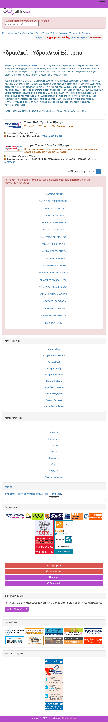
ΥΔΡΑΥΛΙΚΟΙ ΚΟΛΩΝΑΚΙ (54, 244)
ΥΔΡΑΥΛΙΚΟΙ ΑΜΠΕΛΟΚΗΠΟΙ (54, 201)
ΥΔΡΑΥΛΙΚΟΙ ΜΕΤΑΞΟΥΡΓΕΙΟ (54, 272)
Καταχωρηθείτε (54, 571)
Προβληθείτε (54, 565)
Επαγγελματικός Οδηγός (13, 33)
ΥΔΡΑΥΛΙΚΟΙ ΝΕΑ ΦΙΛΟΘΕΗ (54, 294)
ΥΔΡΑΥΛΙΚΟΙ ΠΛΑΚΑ (54, 323)
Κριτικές (8, 487)
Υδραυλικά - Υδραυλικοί (69, 33)
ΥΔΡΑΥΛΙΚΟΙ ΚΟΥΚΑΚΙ (54, 258)
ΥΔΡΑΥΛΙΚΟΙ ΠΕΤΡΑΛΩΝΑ (54, 315)
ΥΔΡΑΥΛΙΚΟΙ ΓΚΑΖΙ (54, 208)
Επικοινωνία (54, 583)
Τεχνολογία (54, 458)
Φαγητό (54, 445)
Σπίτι (38, 33)
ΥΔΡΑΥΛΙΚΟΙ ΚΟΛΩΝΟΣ (54, 251)
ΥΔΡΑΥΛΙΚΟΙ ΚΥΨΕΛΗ (54, 265)
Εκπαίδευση (54, 432)
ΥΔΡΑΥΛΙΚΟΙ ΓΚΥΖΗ (54, 215)
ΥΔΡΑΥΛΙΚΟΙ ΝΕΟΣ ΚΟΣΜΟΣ (54, 287)
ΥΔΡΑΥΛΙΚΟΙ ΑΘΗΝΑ (54, 194)
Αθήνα (30, 33)
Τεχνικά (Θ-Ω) (48, 33)
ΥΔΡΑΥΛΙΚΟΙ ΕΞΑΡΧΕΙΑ (54, 222)
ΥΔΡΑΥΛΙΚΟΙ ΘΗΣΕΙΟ (54, 229)
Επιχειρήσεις (54, 439)
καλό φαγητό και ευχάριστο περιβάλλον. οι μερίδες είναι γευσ (33, 494)
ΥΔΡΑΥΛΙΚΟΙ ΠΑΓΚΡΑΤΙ (54, 301)
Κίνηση (54, 464)
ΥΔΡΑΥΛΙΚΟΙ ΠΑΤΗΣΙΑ (53, 308)
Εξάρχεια (86, 33)
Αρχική (39, 37)
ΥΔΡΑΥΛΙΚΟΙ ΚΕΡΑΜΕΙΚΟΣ (54, 237)
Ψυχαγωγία (54, 470)
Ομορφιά (54, 451)
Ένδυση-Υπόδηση (54, 477)
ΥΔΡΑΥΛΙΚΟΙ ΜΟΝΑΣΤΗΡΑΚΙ (54, 280)
